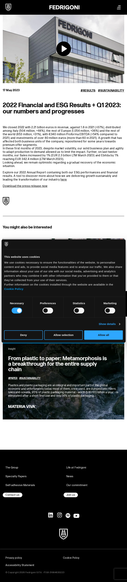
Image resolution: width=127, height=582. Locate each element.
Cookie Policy (13, 288)
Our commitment (77, 485)
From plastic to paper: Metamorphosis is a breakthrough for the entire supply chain (57, 364)
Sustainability (112, 90)
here (63, 179)
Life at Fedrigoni (76, 467)
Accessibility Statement (19, 565)
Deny (23, 335)
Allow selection (63, 335)
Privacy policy (13, 557)
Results (89, 90)
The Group (11, 467)
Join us (70, 494)
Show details (107, 323)
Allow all (103, 335)
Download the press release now (25, 186)
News (69, 476)
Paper (13, 378)
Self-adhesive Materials (20, 485)
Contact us (12, 494)
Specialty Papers (16, 476)
